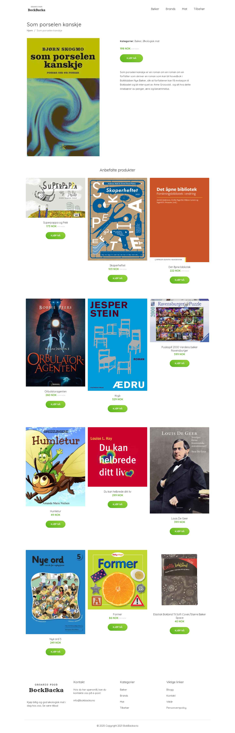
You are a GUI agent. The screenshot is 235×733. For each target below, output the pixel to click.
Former (117, 616)
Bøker (155, 10)
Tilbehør (199, 10)
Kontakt (170, 697)
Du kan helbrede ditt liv (117, 493)
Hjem (30, 32)
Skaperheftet (117, 267)
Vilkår (169, 703)
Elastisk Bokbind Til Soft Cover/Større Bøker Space (179, 617)
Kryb (117, 397)
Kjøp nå (131, 59)
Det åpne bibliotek (179, 268)
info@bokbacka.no (84, 702)
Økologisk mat (151, 42)
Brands (170, 10)
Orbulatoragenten (56, 393)
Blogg (169, 691)
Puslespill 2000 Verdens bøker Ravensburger (180, 350)
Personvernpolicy (176, 709)
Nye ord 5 (55, 640)
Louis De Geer (179, 520)
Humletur (55, 513)
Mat (184, 10)
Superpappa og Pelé (55, 224)
